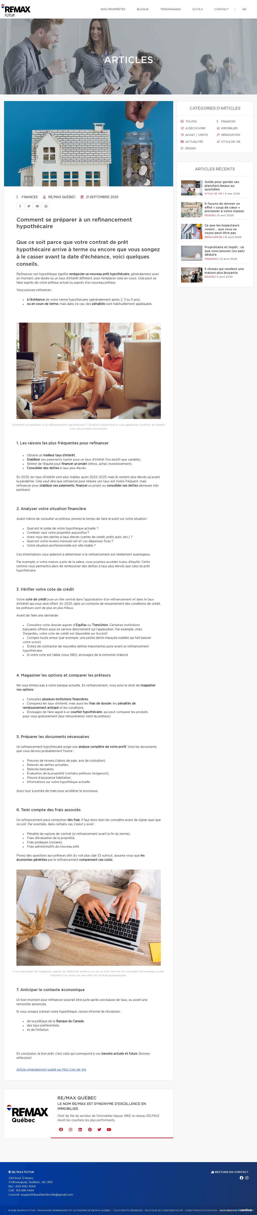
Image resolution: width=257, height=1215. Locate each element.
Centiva (245, 1210)
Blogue (143, 9)
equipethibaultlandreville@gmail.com (47, 1194)
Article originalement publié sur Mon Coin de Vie (51, 1069)
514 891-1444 (25, 1190)
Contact (221, 9)
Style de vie (228, 141)
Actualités (192, 141)
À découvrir (193, 128)
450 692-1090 (25, 1186)
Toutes (189, 121)
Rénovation (228, 134)
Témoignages (170, 9)
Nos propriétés (113, 9)
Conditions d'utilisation (201, 1210)
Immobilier (227, 128)
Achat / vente (194, 134)
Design (188, 148)
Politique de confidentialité (164, 1210)
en (244, 9)
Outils (197, 9)
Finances (27, 197)
